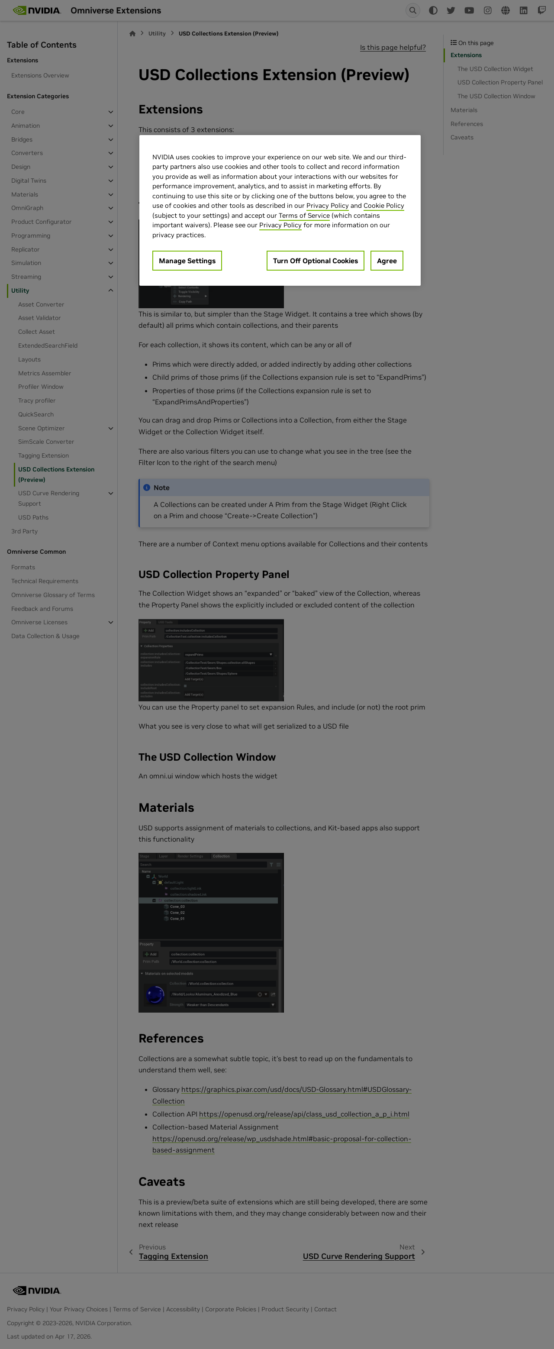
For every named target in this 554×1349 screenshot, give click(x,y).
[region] (280, 210)
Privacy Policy (327, 205)
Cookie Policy (384, 205)
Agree (387, 260)
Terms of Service (304, 215)
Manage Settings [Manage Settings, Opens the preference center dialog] (187, 260)
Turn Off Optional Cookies (315, 260)
